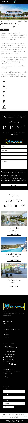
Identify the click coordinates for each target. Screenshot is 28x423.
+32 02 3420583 (9, 357)
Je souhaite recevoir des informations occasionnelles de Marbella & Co (11, 176)
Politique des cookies (6, 416)
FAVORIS (5, 332)
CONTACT (6, 337)
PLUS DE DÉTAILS (14, 234)
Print (4, 101)
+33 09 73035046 (9, 356)
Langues (5, 400)
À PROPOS (6, 334)
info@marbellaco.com (11, 361)
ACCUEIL (5, 324)
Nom (5, 389)
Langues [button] (4, 1)
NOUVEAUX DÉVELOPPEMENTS (12, 329)
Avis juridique (16, 416)
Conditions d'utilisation (6, 182)
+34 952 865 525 (9, 359)
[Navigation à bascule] (24, 1)
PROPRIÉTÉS (7, 326)
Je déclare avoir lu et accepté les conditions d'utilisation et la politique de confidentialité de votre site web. (14, 172)
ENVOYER (14, 185)
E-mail (5, 394)
